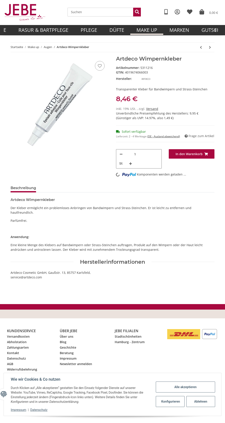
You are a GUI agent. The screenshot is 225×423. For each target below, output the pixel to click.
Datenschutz (16, 358)
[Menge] (135, 154)
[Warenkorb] (208, 12)
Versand (152, 109)
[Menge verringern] (121, 154)
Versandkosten (18, 336)
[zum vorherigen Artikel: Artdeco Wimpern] (200, 47)
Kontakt (13, 353)
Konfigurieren (170, 401)
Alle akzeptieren (185, 387)
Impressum (68, 358)
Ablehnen (200, 401)
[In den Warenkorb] (191, 154)
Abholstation (17, 342)
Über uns (66, 336)
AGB (10, 364)
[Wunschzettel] (189, 12)
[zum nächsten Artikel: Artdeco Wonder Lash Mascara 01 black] (209, 47)
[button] (177, 12)
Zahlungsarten (18, 347)
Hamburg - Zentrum (130, 342)
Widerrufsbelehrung (22, 369)
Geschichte (68, 347)
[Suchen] (100, 12)
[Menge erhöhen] (130, 163)
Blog (63, 342)
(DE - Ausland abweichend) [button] (163, 136)
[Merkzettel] (100, 66)
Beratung (67, 353)
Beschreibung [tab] (23, 188)
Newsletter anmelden (76, 364)
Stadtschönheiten (128, 336)
